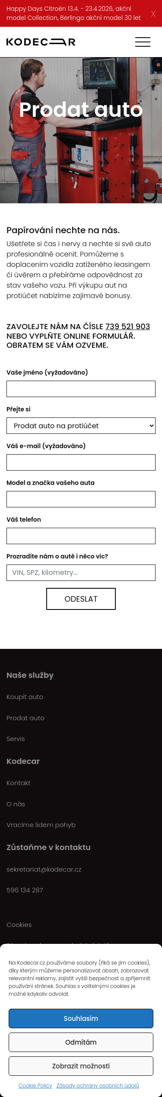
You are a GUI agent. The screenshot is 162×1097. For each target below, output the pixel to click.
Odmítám (81, 1042)
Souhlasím (81, 1018)
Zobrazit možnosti (81, 1066)
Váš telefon (23, 519)
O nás (15, 803)
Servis (15, 738)
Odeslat (80, 598)
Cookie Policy (35, 1085)
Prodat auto (25, 717)
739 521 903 (127, 326)
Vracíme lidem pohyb (41, 824)
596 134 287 (24, 890)
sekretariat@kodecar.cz (43, 869)
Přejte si (18, 409)
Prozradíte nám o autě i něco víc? (57, 556)
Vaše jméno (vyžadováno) (47, 372)
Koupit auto (24, 696)
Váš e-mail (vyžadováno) (46, 446)
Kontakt (18, 782)
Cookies (19, 924)
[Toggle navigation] (143, 42)
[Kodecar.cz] (41, 42)
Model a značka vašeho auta (50, 482)
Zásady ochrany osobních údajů (98, 1085)
